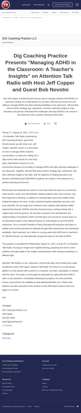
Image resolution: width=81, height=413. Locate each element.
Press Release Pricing (10, 368)
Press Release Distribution (11, 372)
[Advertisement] (40, 26)
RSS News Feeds (8, 387)
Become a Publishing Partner (52, 390)
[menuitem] (49, 5)
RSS (48, 124)
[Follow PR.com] (77, 406)
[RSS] (45, 123)
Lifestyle (15, 17)
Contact (7, 325)
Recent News (7, 383)
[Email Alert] (26, 123)
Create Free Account (49, 365)
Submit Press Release (62, 5)
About (44, 383)
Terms (30, 406)
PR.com (33, 132)
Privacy (36, 406)
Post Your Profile (48, 368)
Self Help (22, 17)
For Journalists (7, 390)
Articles (4, 393)
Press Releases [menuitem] (38, 5)
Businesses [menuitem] (26, 5)
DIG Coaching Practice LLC (35, 17)
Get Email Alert (34, 124)
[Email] (55, 123)
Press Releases (6, 17)
